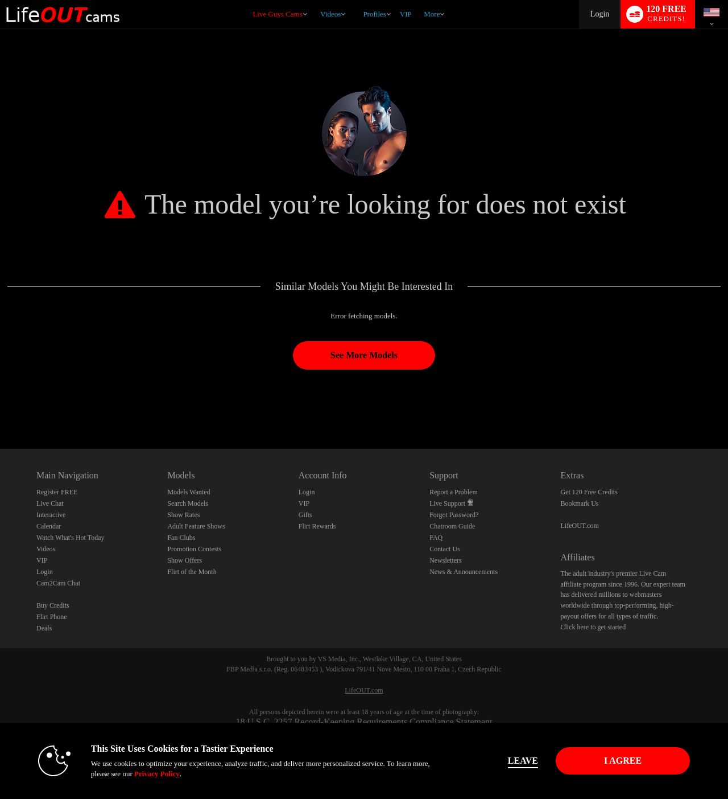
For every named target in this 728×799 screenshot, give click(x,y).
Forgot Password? (453, 515)
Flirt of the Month (191, 572)
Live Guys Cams (277, 14)
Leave (523, 760)
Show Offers (184, 560)
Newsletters (445, 560)
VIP (406, 14)
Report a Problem (453, 492)
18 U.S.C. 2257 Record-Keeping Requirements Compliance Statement (363, 722)
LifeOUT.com (580, 526)
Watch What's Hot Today (70, 538)
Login (599, 14)
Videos (330, 14)
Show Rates (183, 515)
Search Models (187, 503)
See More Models (364, 355)
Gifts (305, 515)
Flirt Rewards (317, 526)
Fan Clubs (181, 538)
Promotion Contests (194, 549)
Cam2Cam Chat (58, 583)
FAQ (435, 538)
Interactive (50, 515)
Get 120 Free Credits (589, 492)
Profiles (374, 14)
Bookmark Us (580, 503)
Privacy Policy (157, 773)
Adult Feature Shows (196, 526)
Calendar (48, 526)
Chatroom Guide (452, 526)
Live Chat (50, 503)
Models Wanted (188, 492)
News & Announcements (463, 572)
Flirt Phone (51, 617)
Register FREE (56, 492)
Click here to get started (593, 627)
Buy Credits (52, 605)
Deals (44, 628)
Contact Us (444, 549)
